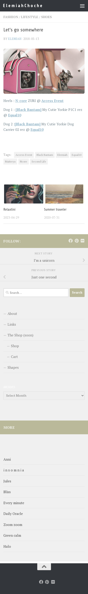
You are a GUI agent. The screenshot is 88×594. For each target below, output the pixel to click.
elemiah (14, 39)
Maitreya (10, 161)
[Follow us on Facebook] (71, 241)
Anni (7, 459)
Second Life (39, 161)
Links (12, 324)
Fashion (10, 17)
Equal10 (76, 155)
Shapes (13, 367)
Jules (7, 481)
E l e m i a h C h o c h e (22, 5)
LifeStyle (29, 17)
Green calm (12, 535)
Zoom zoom (12, 524)
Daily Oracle (13, 513)
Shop (15, 346)
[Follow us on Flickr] (82, 241)
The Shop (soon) (20, 335)
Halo (7, 546)
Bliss (7, 492)
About (12, 313)
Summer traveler (55, 210)
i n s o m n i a (13, 470)
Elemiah (62, 155)
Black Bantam (45, 155)
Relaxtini (9, 210)
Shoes (46, 17)
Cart (14, 356)
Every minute (13, 502)
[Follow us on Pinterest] (77, 241)
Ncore (23, 161)
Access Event (24, 155)
